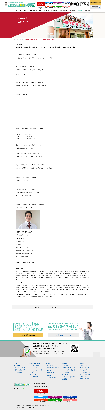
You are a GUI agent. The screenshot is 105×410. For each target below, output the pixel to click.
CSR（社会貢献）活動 (69, 367)
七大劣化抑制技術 (34, 365)
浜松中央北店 (53, 5)
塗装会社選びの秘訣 (20, 370)
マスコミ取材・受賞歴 (69, 370)
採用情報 (64, 379)
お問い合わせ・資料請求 (63, 335)
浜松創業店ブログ (84, 367)
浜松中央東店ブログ (85, 374)
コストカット (33, 367)
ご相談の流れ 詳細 (51, 377)
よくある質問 (65, 372)
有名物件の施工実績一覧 (53, 367)
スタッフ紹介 (33, 374)
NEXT (68, 307)
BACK (37, 307)
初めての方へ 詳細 (20, 367)
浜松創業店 (42, 2)
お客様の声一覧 (51, 372)
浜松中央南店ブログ (85, 370)
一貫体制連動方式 (34, 376)
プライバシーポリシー (68, 374)
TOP (16, 10)
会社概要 (65, 365)
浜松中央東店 (53, 2)
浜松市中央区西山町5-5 (42, 3)
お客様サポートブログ (85, 376)
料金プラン (33, 372)
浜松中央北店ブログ (85, 372)
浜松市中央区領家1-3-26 (42, 6)
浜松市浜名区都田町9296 (53, 6)
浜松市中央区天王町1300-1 (53, 3)
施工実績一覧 (50, 365)
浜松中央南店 (43, 5)
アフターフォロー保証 (36, 370)
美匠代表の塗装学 (84, 378)
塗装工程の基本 (19, 372)
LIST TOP (53, 307)
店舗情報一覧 (83, 365)
